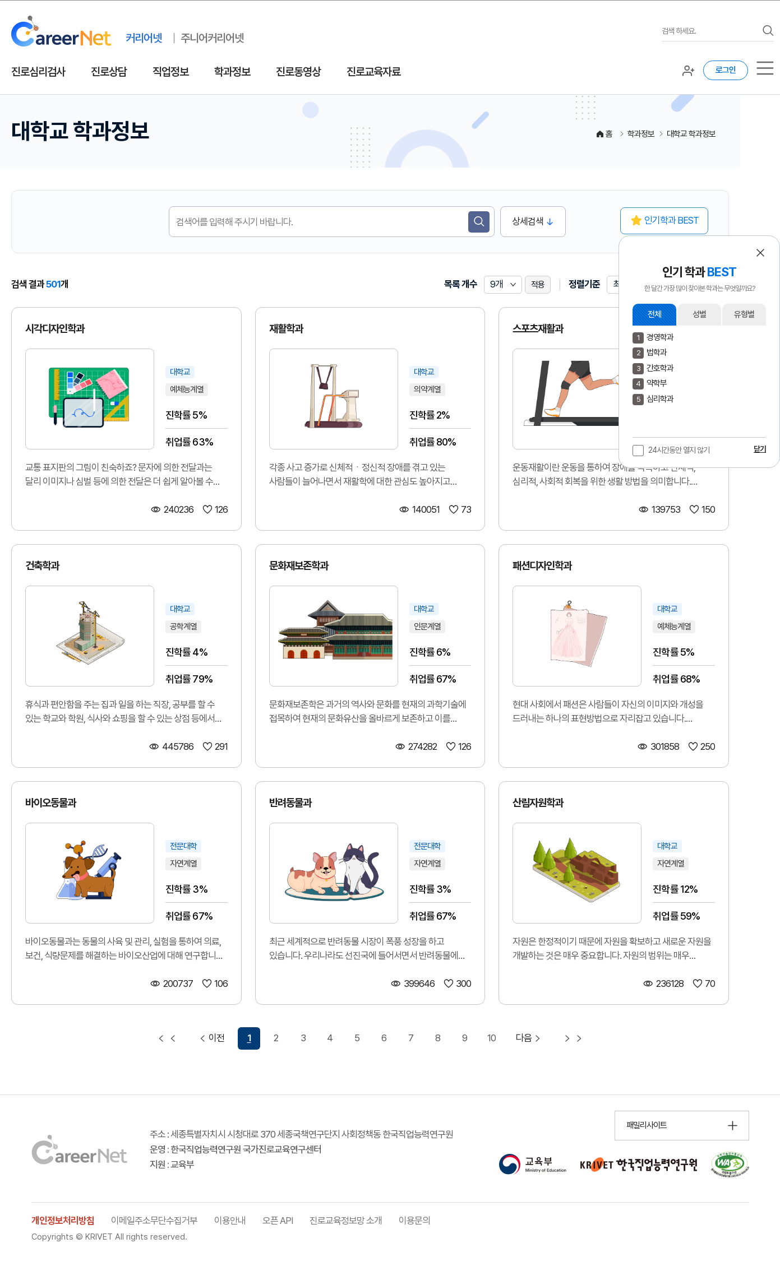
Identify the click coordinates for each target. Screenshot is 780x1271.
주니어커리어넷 (212, 38)
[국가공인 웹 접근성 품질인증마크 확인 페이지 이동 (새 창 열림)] (730, 1164)
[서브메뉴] (765, 68)
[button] (760, 252)
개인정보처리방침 (62, 1220)
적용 (537, 285)
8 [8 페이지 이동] (437, 1037)
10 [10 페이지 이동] (491, 1037)
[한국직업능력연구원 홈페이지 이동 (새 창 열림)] (638, 1164)
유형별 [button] (744, 314)
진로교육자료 (373, 71)
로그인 (726, 70)
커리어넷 (143, 38)
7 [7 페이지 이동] (410, 1037)
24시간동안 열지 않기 (678, 450)
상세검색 (527, 221)
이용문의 (414, 1220)
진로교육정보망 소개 (346, 1220)
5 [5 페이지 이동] (356, 1037)
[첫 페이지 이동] (167, 1038)
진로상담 (109, 71)
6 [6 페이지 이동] (383, 1037)
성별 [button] (699, 314)
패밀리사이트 (646, 1125)
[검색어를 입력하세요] (709, 31)
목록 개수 (460, 284)
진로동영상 (298, 71)
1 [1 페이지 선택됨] (249, 1037)
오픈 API (277, 1220)
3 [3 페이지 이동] (303, 1037)
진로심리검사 (38, 71)
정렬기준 (584, 284)
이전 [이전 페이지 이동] (210, 1038)
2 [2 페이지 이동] (276, 1037)
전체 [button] (654, 314)
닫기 (760, 448)
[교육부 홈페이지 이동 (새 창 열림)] (532, 1164)
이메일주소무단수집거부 (154, 1220)
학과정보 (232, 71)
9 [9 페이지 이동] (464, 1037)
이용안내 (230, 1220)
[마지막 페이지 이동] (573, 1038)
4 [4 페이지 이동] (330, 1037)
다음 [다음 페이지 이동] (529, 1038)
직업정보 (170, 71)
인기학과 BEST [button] (671, 220)
